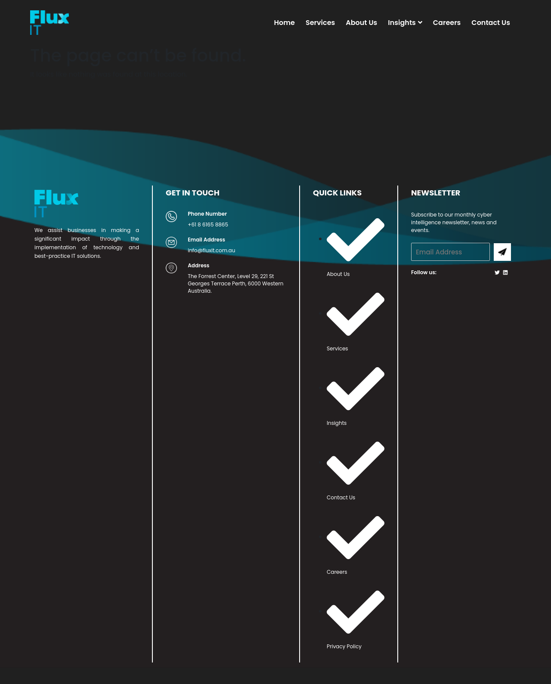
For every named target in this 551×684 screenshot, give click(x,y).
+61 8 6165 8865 (208, 224)
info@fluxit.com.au (211, 250)
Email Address (206, 239)
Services (320, 23)
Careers (447, 23)
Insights (405, 23)
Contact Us (490, 23)
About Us (361, 23)
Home (284, 23)
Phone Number (207, 213)
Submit (502, 252)
